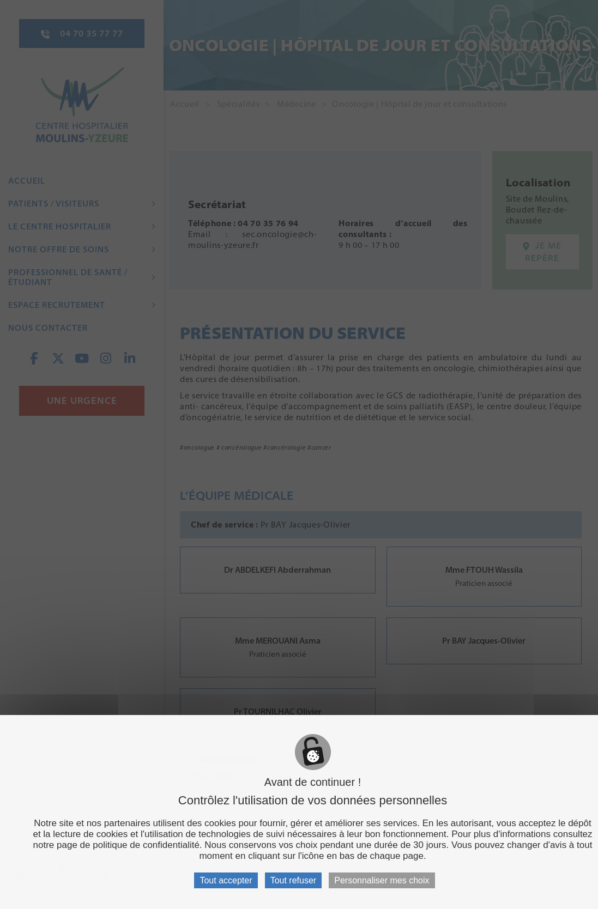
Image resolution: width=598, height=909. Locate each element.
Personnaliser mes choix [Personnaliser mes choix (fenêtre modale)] (381, 880)
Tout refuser (293, 880)
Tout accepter (226, 880)
